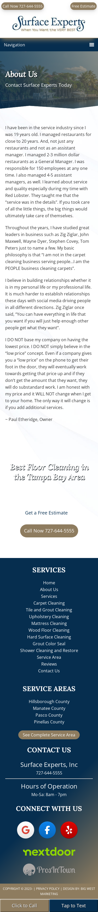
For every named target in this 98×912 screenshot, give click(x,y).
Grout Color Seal (49, 644)
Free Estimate (83, 6)
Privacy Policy (48, 888)
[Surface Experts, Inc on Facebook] (47, 830)
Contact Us (49, 671)
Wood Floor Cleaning (49, 630)
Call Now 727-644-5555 (23, 6)
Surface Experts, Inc (49, 20)
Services (49, 596)
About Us (49, 589)
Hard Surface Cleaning (49, 637)
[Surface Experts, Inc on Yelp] (69, 830)
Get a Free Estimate (46, 513)
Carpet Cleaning (49, 603)
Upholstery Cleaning (49, 616)
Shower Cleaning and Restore (49, 650)
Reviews (49, 664)
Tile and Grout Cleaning (49, 610)
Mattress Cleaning (49, 623)
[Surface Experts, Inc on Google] (25, 830)
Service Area (49, 657)
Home (49, 583)
